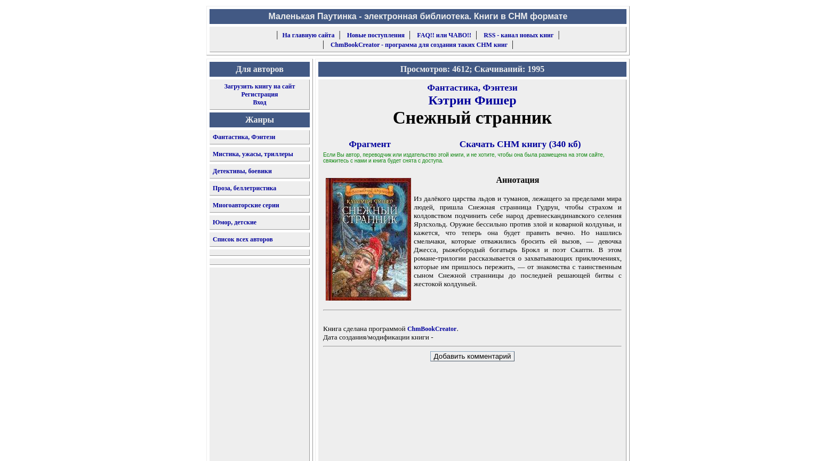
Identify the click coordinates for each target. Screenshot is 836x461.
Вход (259, 102)
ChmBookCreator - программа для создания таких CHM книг (419, 44)
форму (538, 444)
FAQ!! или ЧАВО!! (444, 35)
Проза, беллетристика (244, 188)
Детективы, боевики (242, 171)
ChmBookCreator (431, 329)
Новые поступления (376, 35)
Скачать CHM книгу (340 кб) (520, 144)
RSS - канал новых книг (518, 35)
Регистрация (259, 94)
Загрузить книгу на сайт (259, 86)
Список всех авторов (243, 239)
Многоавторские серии (246, 205)
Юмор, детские (234, 222)
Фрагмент (370, 144)
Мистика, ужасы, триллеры (253, 154)
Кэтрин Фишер (472, 100)
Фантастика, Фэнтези (244, 137)
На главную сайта (309, 35)
